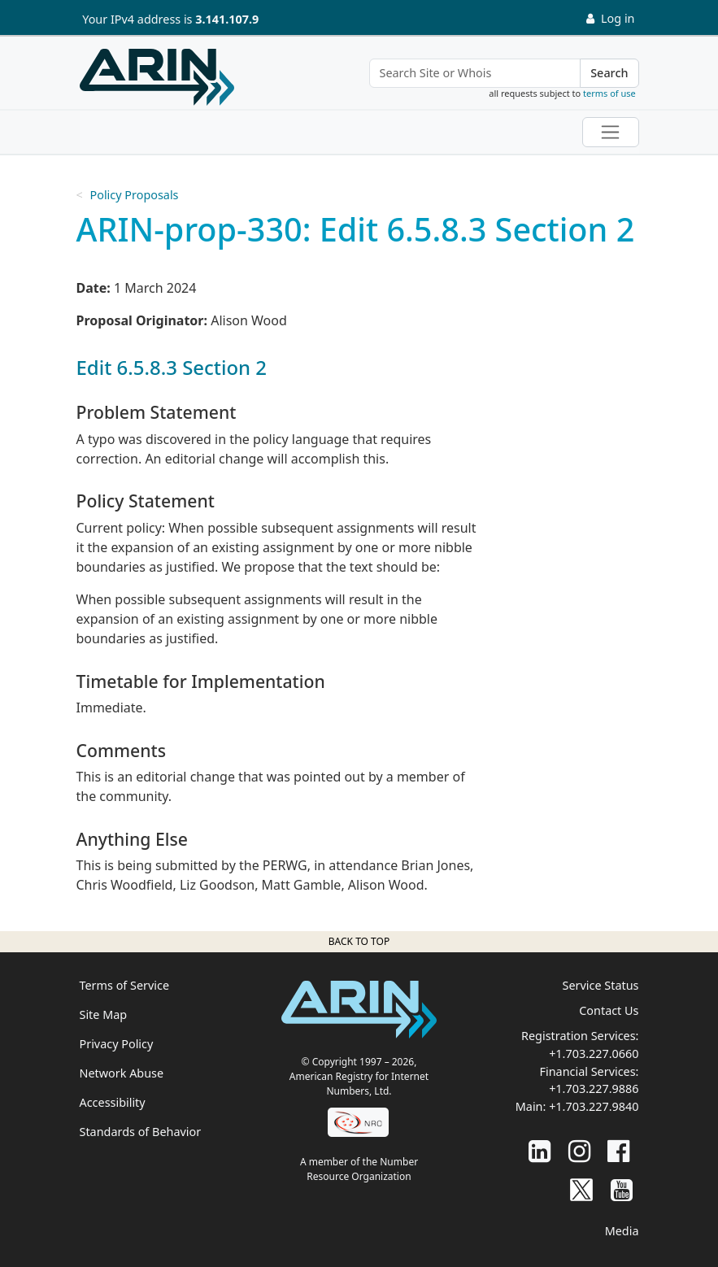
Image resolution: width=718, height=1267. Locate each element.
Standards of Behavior (141, 1131)
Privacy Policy (117, 1043)
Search (609, 73)
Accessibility (113, 1102)
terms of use (609, 93)
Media (622, 1231)
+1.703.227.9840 (593, 1106)
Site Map (104, 1014)
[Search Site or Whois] (475, 73)
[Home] (157, 77)
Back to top (359, 941)
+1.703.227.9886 (593, 1088)
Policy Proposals (133, 194)
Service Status (601, 985)
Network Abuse (122, 1073)
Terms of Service (125, 985)
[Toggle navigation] (610, 132)
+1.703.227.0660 (593, 1053)
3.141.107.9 (227, 19)
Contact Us (608, 1010)
